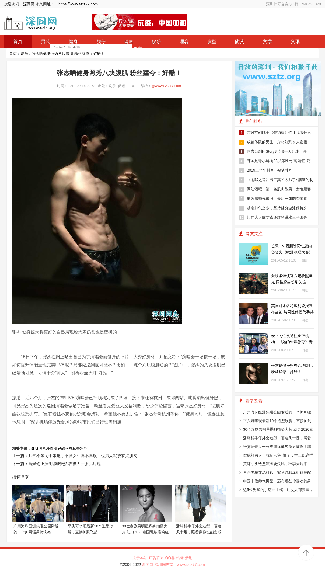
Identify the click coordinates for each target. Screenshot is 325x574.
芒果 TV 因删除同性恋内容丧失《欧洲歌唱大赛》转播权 (292, 252)
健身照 (36, 448)
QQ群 (170, 558)
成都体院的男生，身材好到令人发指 (273, 142)
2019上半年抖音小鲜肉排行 (266, 170)
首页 (13, 53)
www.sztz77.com (191, 564)
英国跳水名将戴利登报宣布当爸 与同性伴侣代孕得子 (292, 312)
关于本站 (140, 558)
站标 (180, 558)
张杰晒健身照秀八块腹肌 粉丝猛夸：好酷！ (68, 53)
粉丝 (84, 448)
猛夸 (76, 448)
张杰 (68, 448)
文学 (267, 41)
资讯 (295, 41)
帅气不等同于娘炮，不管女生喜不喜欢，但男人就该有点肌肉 (82, 455)
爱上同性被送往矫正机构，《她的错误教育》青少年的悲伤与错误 (292, 341)
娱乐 (156, 41)
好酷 (61, 448)
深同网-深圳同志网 (158, 564)
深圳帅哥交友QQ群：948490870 (293, 4)
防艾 (239, 41)
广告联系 (156, 558)
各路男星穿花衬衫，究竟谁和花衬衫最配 (277, 472)
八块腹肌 (49, 448)
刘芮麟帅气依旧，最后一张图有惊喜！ (275, 198)
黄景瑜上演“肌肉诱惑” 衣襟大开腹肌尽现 (64, 463)
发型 (211, 41)
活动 (189, 558)
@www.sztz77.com (166, 86)
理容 (184, 41)
